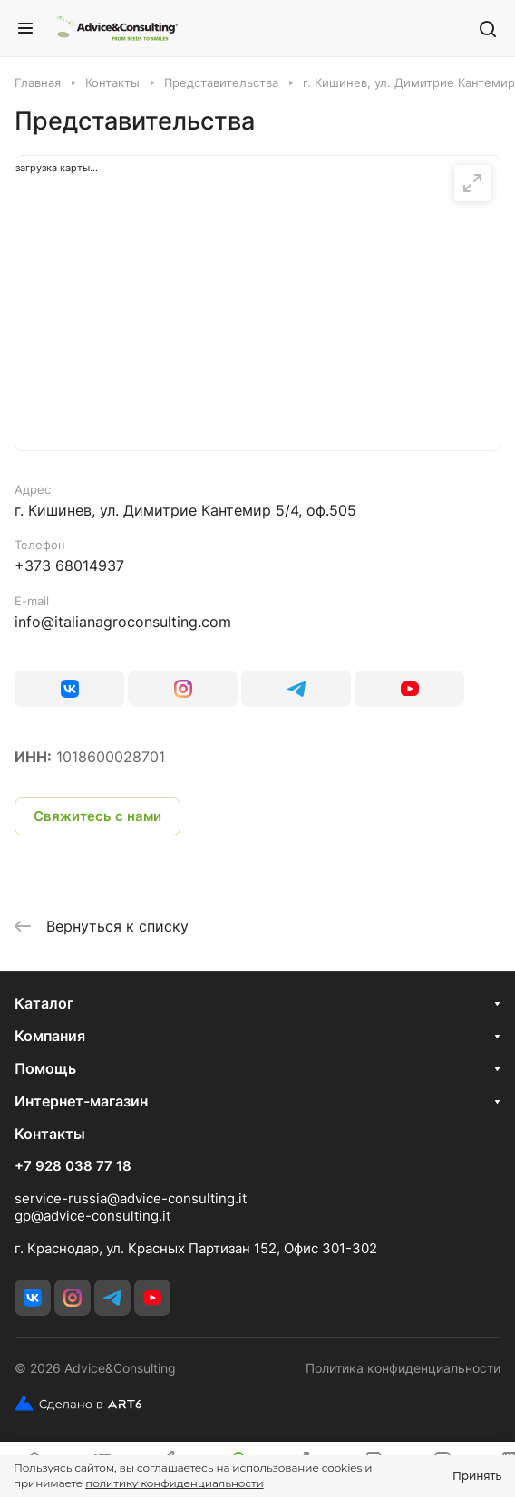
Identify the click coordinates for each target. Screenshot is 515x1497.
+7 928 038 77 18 (73, 1166)
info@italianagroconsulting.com (123, 622)
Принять (476, 1476)
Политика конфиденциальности (403, 1368)
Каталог (44, 1003)
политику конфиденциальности (174, 1483)
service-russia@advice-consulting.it (131, 1198)
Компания (50, 1036)
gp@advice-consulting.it (92, 1215)
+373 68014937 (69, 565)
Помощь (45, 1068)
